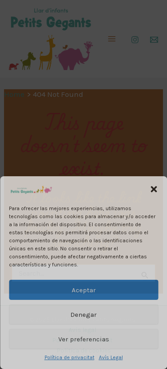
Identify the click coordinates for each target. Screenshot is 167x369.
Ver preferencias (83, 339)
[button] (153, 189)
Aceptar (84, 290)
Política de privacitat (69, 357)
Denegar (83, 315)
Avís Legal (111, 357)
